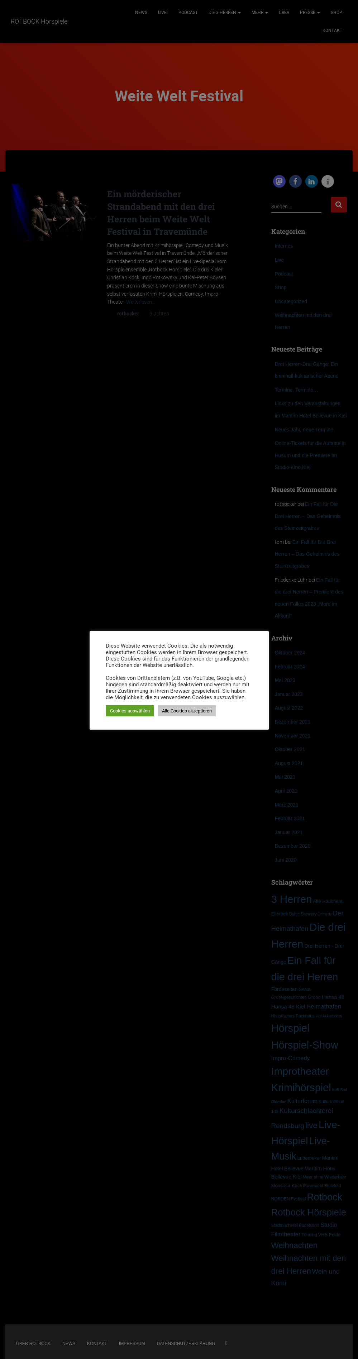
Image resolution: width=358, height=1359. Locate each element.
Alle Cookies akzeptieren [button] (187, 711)
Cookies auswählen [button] (130, 711)
